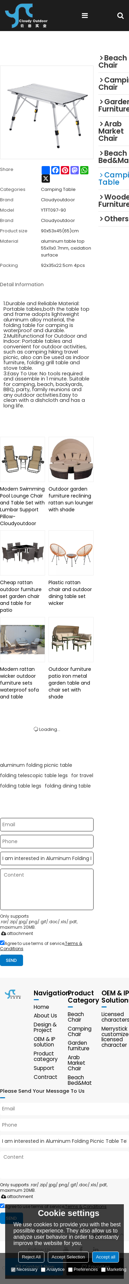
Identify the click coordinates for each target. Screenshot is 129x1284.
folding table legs (20, 785)
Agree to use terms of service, (41, 946)
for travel (82, 775)
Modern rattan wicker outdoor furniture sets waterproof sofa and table (19, 683)
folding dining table (68, 785)
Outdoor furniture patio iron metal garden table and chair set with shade (70, 683)
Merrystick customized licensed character (115, 1037)
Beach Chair (76, 1017)
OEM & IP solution (44, 1042)
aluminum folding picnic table (36, 765)
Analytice (53, 1269)
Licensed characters (115, 1017)
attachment (15, 933)
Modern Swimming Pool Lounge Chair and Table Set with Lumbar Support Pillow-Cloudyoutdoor (22, 506)
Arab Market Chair (76, 1063)
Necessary (24, 1269)
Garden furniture (78, 1046)
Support (44, 1068)
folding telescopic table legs (34, 775)
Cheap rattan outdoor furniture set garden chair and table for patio (21, 596)
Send (11, 960)
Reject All (31, 1256)
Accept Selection (68, 1256)
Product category (46, 1056)
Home (41, 1007)
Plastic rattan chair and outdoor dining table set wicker (70, 593)
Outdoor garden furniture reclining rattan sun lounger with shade (71, 499)
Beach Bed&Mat (80, 1080)
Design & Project (45, 1027)
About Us (45, 1016)
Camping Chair (80, 1031)
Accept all (105, 1256)
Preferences (83, 1269)
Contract (45, 1077)
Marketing (113, 1269)
